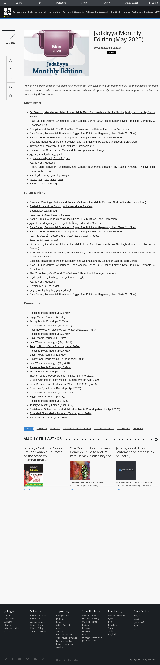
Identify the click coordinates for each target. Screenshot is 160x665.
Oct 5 (72, 489)
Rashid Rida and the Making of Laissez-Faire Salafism (61, 206)
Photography (102, 12)
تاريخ (136, 626)
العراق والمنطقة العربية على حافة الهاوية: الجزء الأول (58, 277)
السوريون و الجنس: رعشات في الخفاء (50, 175)
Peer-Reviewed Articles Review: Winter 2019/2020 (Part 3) (63, 384)
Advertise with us (12, 628)
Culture (90, 12)
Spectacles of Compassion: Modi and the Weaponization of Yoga (67, 150)
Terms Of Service (38, 631)
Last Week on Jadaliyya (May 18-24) (51, 325)
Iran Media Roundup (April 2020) (49, 417)
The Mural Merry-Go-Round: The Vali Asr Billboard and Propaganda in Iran (73, 273)
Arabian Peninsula (116, 615)
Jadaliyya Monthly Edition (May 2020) (118, 36)
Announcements (90, 615)
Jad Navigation (89, 640)
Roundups (42, 428)
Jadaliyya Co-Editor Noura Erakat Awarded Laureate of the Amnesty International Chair (43, 454)
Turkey (106, 2)
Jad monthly (123, 428)
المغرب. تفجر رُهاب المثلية (44, 239)
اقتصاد (136, 619)
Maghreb (112, 634)
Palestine (61, 2)
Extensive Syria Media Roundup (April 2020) (55, 388)
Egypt (18, 2)
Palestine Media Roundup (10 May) (50, 367)
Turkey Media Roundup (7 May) (48, 371)
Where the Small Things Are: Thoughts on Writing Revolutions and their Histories (76, 137)
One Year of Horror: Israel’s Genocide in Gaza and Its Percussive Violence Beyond (90, 452)
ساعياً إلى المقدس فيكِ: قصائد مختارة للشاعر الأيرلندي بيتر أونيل (64, 235)
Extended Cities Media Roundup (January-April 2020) (60, 413)
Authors (8, 621)
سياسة (137, 616)
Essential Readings (91, 618)
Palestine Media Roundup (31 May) (50, 312)
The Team (9, 618)
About (7, 615)
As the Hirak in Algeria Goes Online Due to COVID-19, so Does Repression (73, 218)
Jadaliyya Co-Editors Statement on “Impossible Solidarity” (135, 452)
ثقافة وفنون (139, 622)
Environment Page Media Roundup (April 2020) (57, 359)
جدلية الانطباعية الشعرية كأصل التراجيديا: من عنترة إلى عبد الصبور (65, 223)
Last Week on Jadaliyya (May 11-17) (51, 342)
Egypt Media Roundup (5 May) (47, 396)
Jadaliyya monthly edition (77, 428)
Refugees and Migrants (41, 12)
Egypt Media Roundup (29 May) (48, 317)
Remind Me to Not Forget (44, 286)
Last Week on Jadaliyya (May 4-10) (50, 363)
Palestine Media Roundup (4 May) (49, 400)
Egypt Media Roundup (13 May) (48, 354)
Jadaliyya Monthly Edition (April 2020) (51, 405)
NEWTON (86, 631)
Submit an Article (38, 615)
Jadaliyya (7, 11)
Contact (8, 631)
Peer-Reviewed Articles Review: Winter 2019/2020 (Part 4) (63, 329)
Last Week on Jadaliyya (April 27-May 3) (53, 392)
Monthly (55, 428)
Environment (20, 12)
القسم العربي (131, 3)
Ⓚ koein (151, 659)
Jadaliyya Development (93, 637)
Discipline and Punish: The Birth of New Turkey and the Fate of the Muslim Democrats (79, 129)
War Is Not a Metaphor (43, 162)
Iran (39, 2)
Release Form (36, 625)
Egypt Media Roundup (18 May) (48, 338)
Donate (7, 625)
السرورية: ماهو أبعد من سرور (46, 154)
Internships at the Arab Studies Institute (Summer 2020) (62, 146)
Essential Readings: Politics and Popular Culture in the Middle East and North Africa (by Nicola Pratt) (88, 202)
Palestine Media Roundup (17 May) (50, 350)
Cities (58, 12)
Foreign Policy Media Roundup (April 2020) (55, 346)
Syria (84, 2)
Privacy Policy (36, 628)
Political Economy (120, 12)
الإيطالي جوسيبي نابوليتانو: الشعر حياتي (51, 290)
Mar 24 (27, 489)
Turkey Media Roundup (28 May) (49, 321)
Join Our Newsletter (67, 660)
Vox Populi (61, 647)
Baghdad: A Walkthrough (44, 183)
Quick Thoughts (89, 621)
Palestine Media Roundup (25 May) (50, 333)
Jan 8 (118, 489)
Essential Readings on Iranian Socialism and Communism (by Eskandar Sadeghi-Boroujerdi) (83, 141)
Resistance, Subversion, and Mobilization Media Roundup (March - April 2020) (75, 409)
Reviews (148, 12)
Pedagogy (137, 12)
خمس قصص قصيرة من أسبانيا (46, 179)
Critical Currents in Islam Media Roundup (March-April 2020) (65, 379)
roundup (138, 428)
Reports (86, 634)
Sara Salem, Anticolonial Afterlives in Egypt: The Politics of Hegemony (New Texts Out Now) (83, 133)
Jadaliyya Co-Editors (109, 47)
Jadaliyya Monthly (104, 428)
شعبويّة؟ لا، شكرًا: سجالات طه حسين (50, 158)
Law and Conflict (64, 641)
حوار (135, 629)
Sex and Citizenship (73, 12)
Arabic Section (141, 611)
